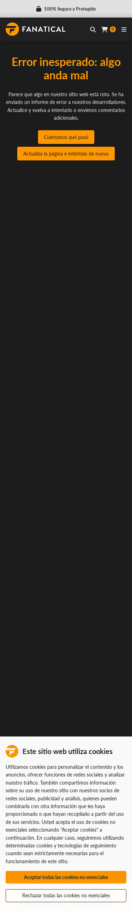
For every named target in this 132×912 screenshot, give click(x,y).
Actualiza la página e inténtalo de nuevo (66, 154)
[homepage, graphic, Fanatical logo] (35, 29)
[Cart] (109, 29)
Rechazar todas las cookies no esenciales (66, 895)
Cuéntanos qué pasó (66, 137)
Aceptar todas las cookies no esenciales (66, 877)
